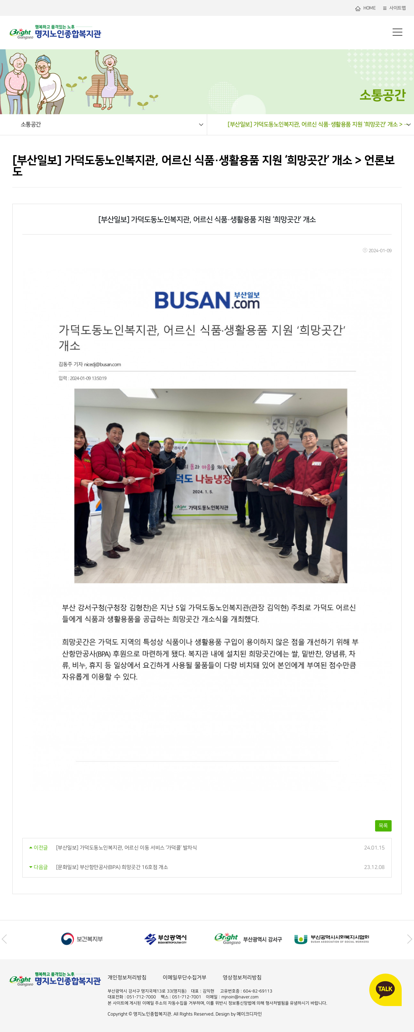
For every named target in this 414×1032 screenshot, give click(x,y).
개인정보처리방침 (127, 977)
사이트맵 (394, 8)
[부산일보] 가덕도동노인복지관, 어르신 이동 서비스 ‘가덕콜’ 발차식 (126, 848)
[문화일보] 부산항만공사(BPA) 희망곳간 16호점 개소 (112, 867)
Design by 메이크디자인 (239, 1014)
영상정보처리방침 (242, 977)
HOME (365, 8)
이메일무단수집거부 (185, 977)
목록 (383, 826)
